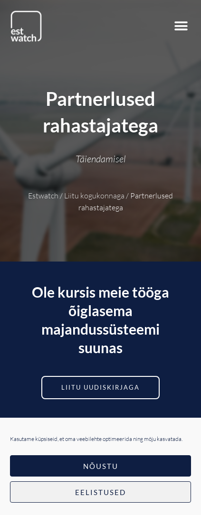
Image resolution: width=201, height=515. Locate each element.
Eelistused (100, 492)
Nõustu (100, 466)
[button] (180, 26)
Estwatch (43, 195)
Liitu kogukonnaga (94, 195)
